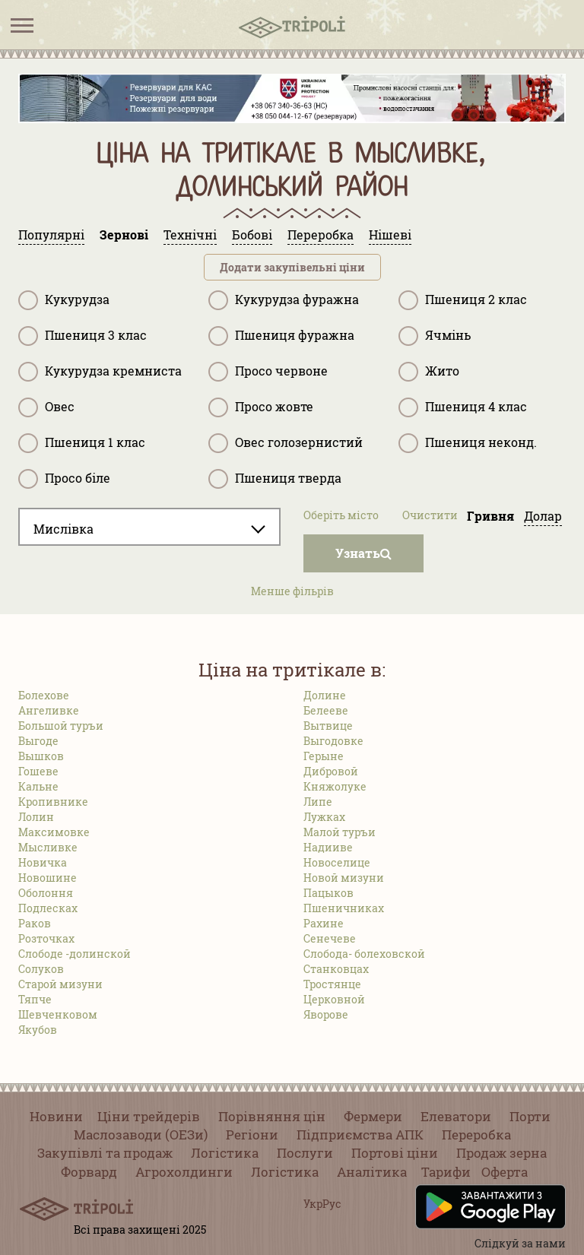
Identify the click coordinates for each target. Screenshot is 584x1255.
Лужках (324, 817)
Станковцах (336, 969)
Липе (317, 801)
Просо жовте (260, 407)
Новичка (42, 862)
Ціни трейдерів (148, 1116)
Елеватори (456, 1116)
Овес (46, 407)
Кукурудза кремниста (100, 372)
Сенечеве (329, 938)
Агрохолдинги (184, 1172)
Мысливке (48, 847)
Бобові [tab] (252, 234)
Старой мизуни (60, 984)
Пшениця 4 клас (462, 407)
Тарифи (446, 1172)
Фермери (373, 1116)
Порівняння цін (271, 1116)
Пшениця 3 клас (82, 336)
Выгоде (38, 741)
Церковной (334, 999)
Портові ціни (394, 1153)
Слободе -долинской (74, 953)
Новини (56, 1116)
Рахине (323, 923)
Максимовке (54, 832)
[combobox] (149, 527)
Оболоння (45, 893)
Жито (428, 372)
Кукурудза (64, 300)
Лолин (36, 817)
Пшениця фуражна (281, 336)
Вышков (41, 756)
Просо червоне (268, 372)
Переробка (476, 1134)
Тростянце (332, 984)
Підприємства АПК (360, 1134)
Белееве (325, 710)
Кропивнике (53, 801)
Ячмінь (434, 336)
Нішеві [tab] (390, 234)
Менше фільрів (292, 591)
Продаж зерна (501, 1153)
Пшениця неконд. (467, 443)
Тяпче (35, 999)
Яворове (325, 1014)
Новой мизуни (343, 877)
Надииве (328, 847)
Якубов (37, 1029)
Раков (34, 923)
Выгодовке (333, 741)
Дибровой (330, 771)
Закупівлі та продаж (105, 1153)
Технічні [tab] (190, 234)
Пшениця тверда (274, 479)
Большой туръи (60, 725)
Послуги (305, 1153)
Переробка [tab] (320, 234)
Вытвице (328, 725)
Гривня (490, 516)
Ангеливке (48, 710)
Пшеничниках (343, 908)
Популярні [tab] (51, 234)
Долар (543, 516)
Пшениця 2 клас (462, 300)
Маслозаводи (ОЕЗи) (141, 1134)
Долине (324, 695)
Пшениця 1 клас (81, 443)
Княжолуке (335, 786)
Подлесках (48, 908)
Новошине (47, 877)
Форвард (89, 1172)
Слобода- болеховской (364, 953)
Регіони (252, 1134)
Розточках (46, 938)
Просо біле (64, 479)
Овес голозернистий (285, 443)
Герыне (323, 756)
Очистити (430, 515)
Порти (530, 1116)
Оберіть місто (341, 515)
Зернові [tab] (124, 234)
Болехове (43, 695)
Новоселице (336, 862)
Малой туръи (339, 832)
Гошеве (38, 771)
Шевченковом (57, 1014)
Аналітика (372, 1172)
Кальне (38, 786)
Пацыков (328, 893)
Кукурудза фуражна (283, 300)
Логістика (225, 1153)
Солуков (41, 969)
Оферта (504, 1172)
